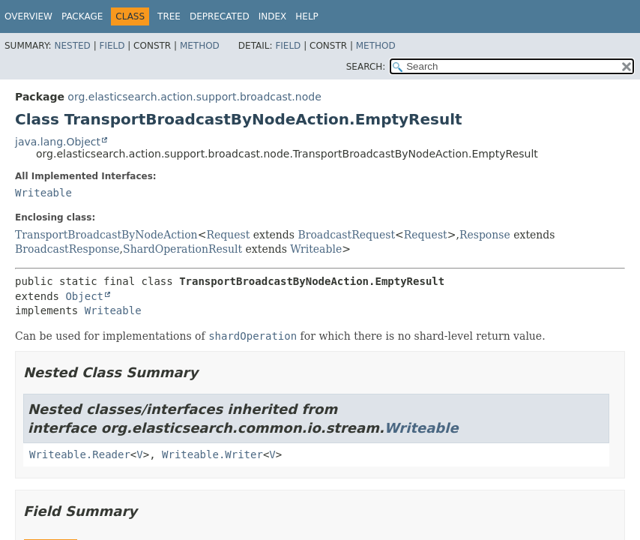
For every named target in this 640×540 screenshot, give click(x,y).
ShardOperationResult (182, 249)
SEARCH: (366, 67)
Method (200, 45)
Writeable (43, 193)
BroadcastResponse (67, 249)
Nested (72, 45)
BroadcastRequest (346, 235)
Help (307, 16)
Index (273, 16)
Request (228, 235)
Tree (169, 16)
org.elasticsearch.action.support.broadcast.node (194, 97)
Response (484, 235)
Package (82, 16)
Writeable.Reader (79, 454)
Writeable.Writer (212, 454)
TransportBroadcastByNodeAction (106, 235)
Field (111, 45)
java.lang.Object (57, 142)
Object (84, 296)
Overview (28, 16)
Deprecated (220, 16)
